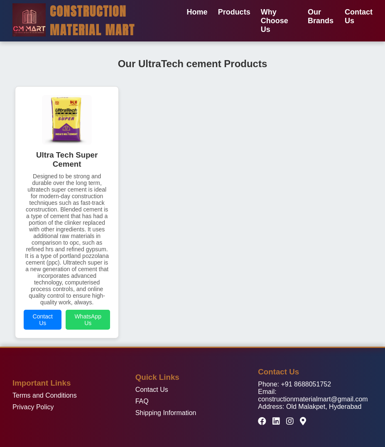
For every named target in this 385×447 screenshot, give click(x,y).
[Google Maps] (303, 421)
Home (197, 12)
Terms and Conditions (44, 395)
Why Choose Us (274, 21)
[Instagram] (290, 421)
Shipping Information (165, 412)
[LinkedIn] (276, 421)
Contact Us (43, 319)
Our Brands (321, 16)
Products (234, 12)
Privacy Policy (33, 407)
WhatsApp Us (87, 319)
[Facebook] (262, 421)
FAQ (142, 401)
